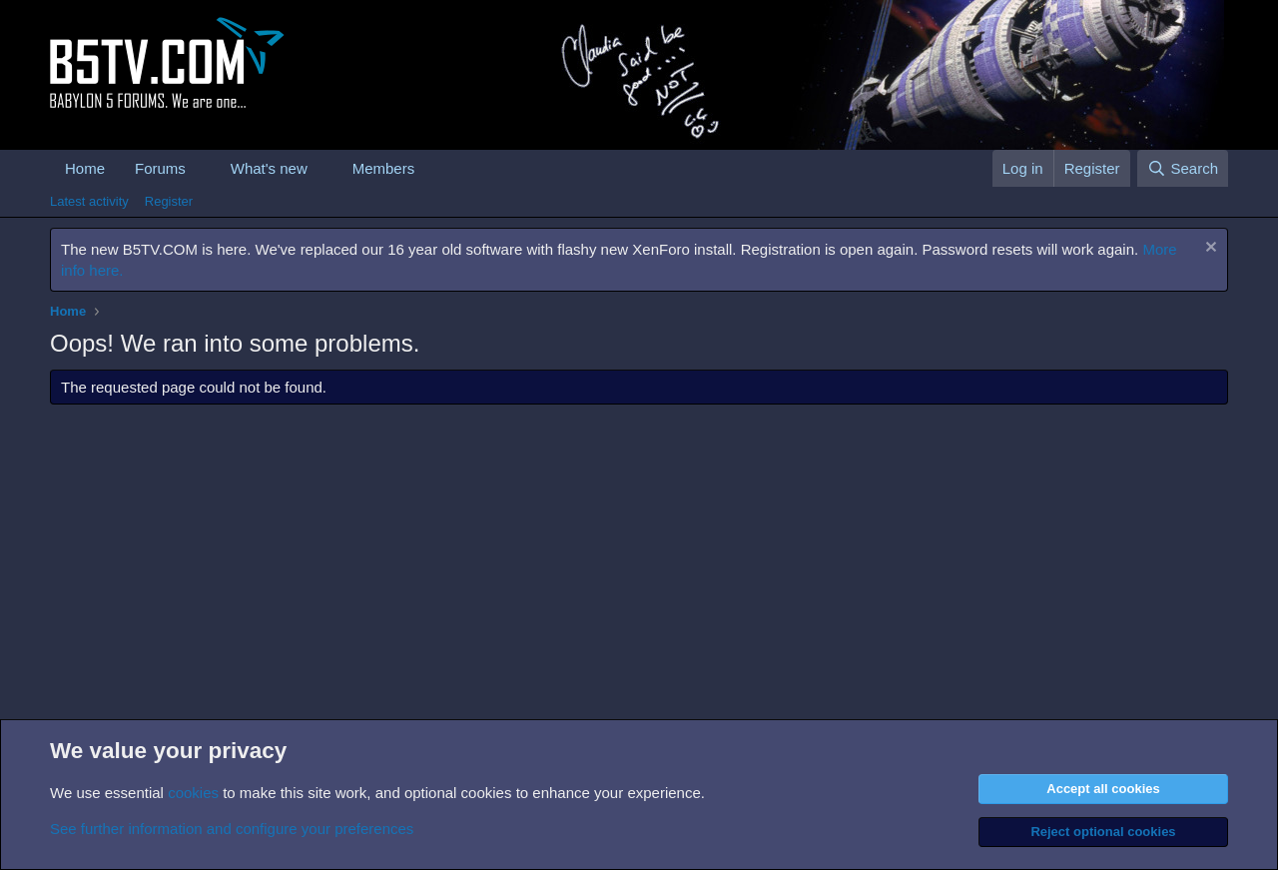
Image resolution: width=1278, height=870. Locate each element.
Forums (160, 168)
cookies (193, 792)
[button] (202, 168)
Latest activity (89, 201)
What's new (269, 168)
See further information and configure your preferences (231, 828)
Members (383, 168)
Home (85, 168)
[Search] (1182, 168)
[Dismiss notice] (1208, 249)
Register (169, 201)
